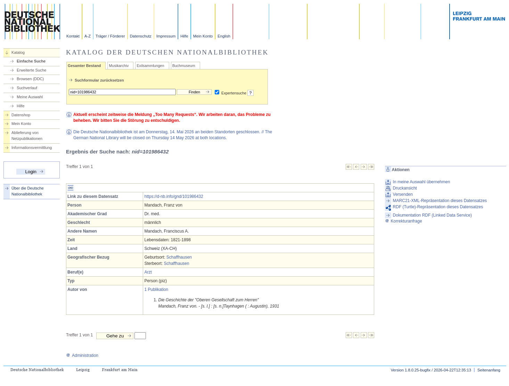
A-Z (87, 36)
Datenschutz (140, 36)
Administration (82, 355)
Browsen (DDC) (30, 79)
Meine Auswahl (30, 97)
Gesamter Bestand (84, 66)
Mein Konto (203, 36)
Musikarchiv (119, 66)
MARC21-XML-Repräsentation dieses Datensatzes (440, 200)
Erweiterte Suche (31, 70)
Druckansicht (405, 188)
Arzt (147, 272)
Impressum (165, 36)
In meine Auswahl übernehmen (421, 181)
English (223, 36)
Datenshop (20, 115)
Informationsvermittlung (31, 147)
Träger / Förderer (110, 36)
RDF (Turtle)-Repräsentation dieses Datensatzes (438, 206)
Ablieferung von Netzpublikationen (26, 136)
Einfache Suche (31, 61)
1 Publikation (156, 289)
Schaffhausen (179, 257)
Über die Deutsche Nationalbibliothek (27, 191)
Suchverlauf (27, 88)
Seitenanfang (488, 370)
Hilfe (184, 36)
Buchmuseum (183, 66)
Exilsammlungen (150, 66)
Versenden (403, 194)
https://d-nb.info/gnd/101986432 (173, 196)
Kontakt (73, 36)
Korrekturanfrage (403, 221)
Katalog (18, 52)
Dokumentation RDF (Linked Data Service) (432, 215)
